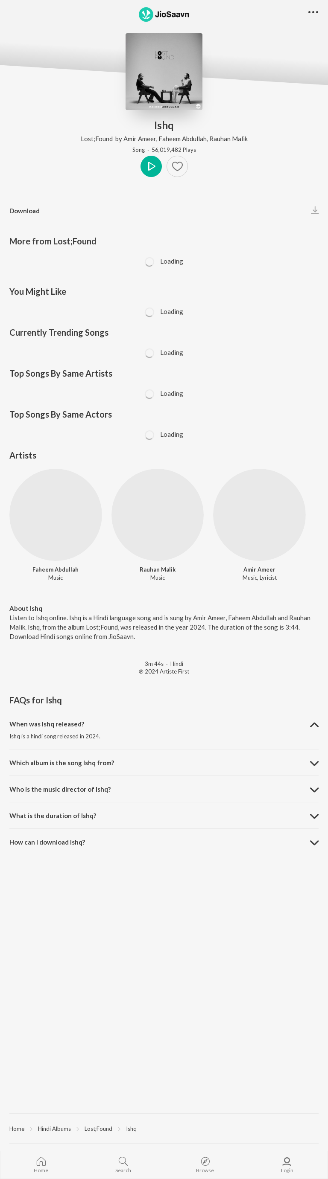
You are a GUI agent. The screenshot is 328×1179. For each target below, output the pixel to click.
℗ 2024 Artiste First (164, 671)
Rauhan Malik (228, 138)
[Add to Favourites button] (177, 166)
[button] (313, 13)
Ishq (131, 1128)
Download (24, 211)
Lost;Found (97, 138)
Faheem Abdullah (182, 138)
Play (151, 166)
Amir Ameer (139, 138)
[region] (164, 1128)
